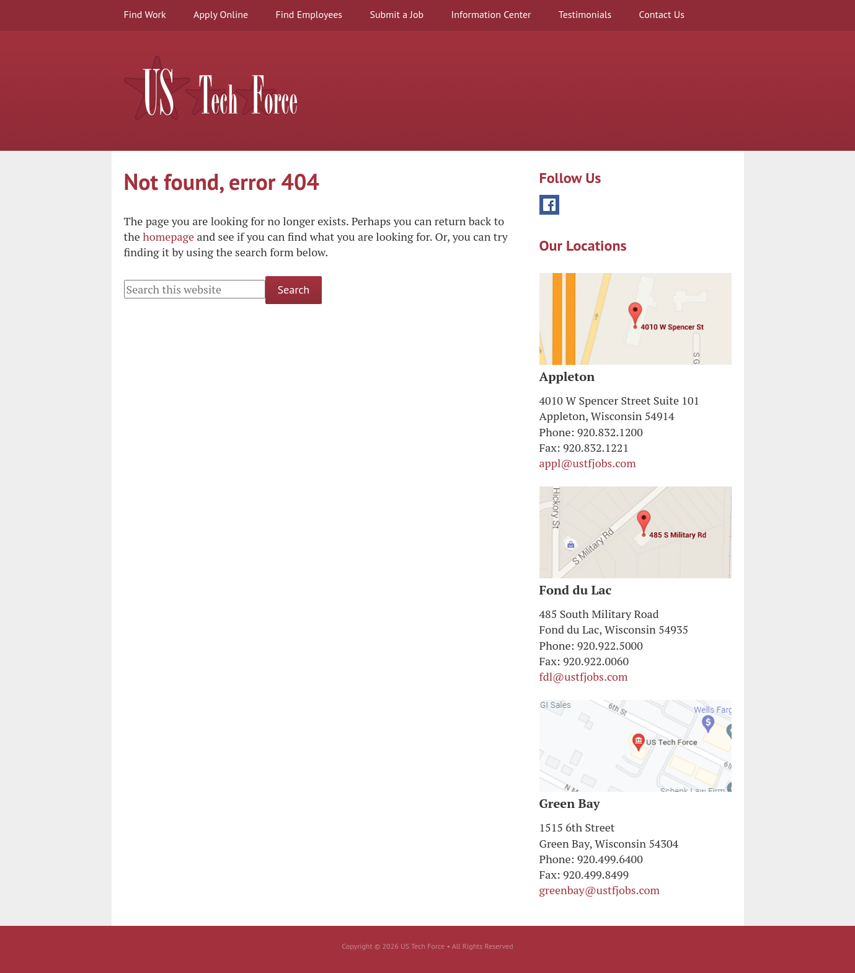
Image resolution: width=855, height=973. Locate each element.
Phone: (557, 431)
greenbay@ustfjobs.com (599, 889)
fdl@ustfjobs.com (583, 676)
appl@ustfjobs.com (587, 462)
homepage (168, 236)
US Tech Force (211, 88)
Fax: (549, 447)
